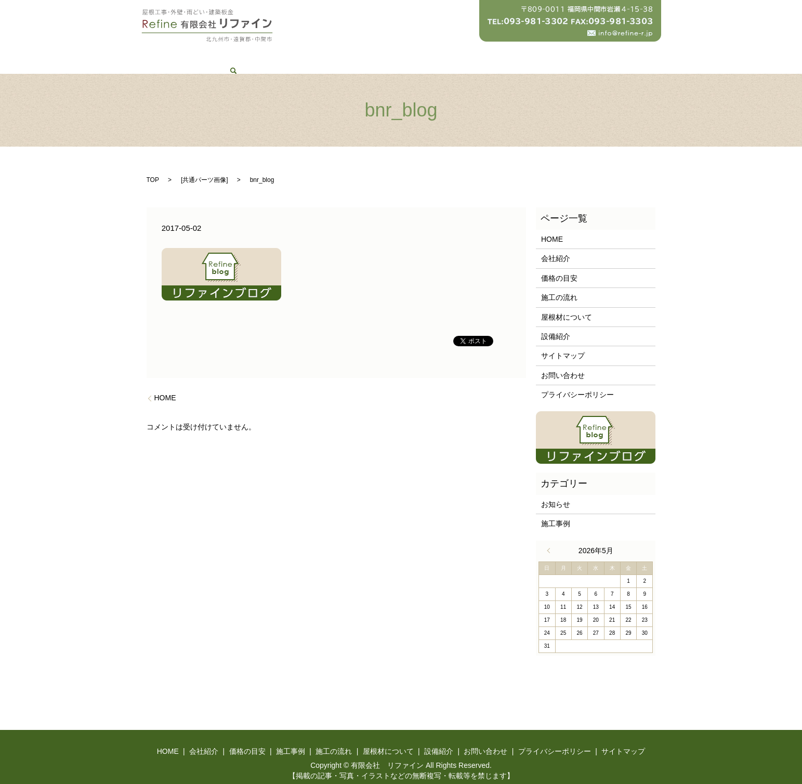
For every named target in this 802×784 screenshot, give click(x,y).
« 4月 (551, 539)
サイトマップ (563, 345)
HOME (196, 54)
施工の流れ (390, 54)
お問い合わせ (562, 54)
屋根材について (450, 54)
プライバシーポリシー (577, 384)
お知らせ (555, 493)
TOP (153, 168)
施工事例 (339, 54)
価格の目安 (289, 54)
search (609, 54)
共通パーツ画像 (204, 168)
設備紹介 (508, 54)
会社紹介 (239, 54)
